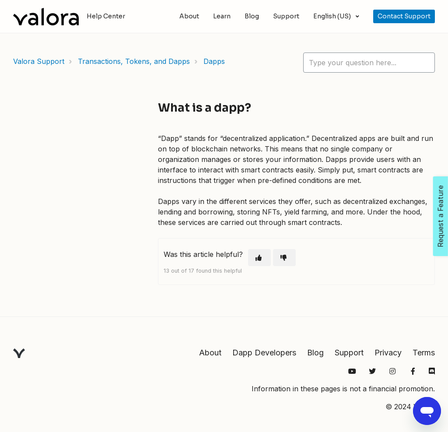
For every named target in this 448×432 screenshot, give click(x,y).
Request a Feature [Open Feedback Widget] (440, 216)
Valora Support (38, 61)
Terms (424, 352)
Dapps (214, 61)
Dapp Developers (264, 352)
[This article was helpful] (259, 257)
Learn (222, 16)
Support (286, 16)
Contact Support (404, 16)
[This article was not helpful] (284, 257)
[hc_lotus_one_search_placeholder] (369, 63)
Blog (252, 16)
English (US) (332, 16)
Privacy (388, 352)
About (189, 16)
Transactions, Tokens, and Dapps (134, 61)
